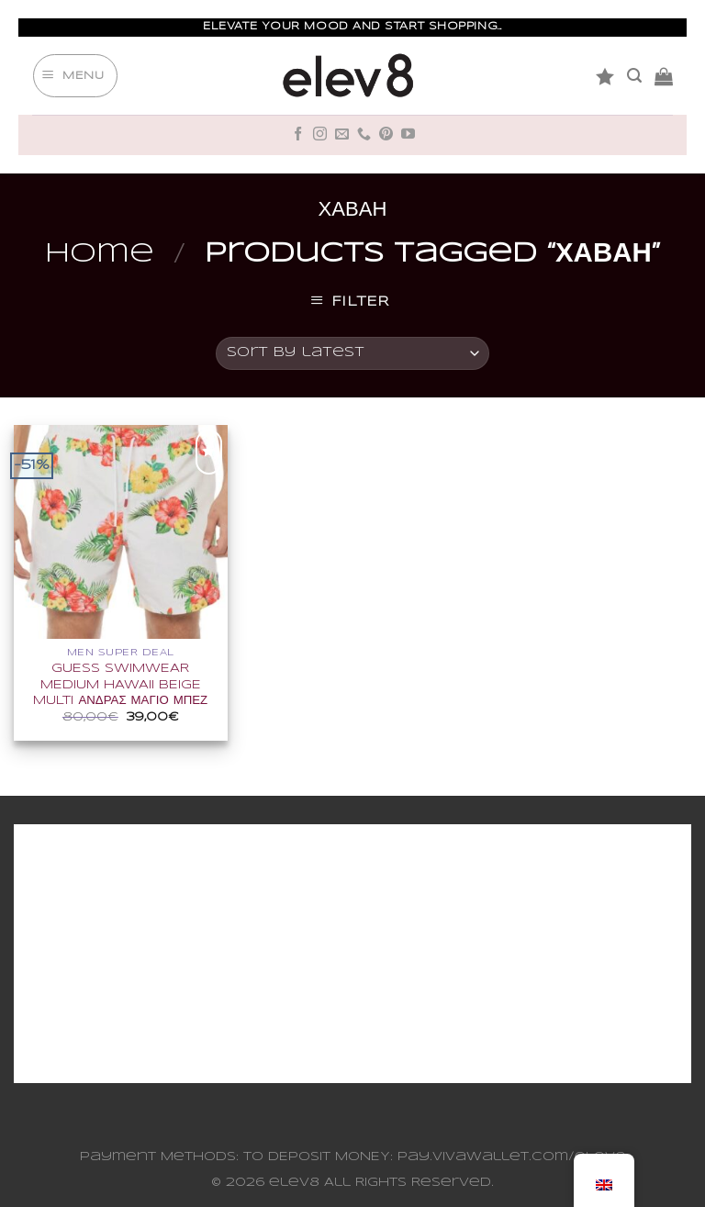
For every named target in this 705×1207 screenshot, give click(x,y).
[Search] (634, 76)
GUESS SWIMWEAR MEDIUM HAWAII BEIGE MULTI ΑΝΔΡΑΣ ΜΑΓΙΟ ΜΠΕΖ (120, 684)
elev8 (294, 1183)
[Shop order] (352, 353)
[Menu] (75, 76)
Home (99, 254)
